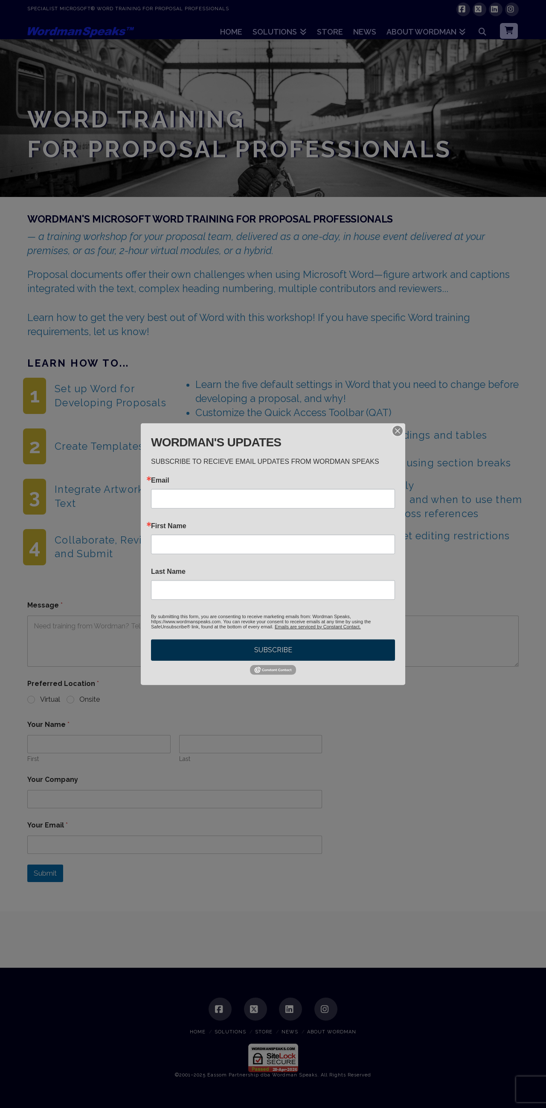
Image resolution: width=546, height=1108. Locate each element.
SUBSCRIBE (273, 649)
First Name (168, 525)
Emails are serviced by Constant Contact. (318, 626)
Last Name (168, 571)
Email (160, 480)
